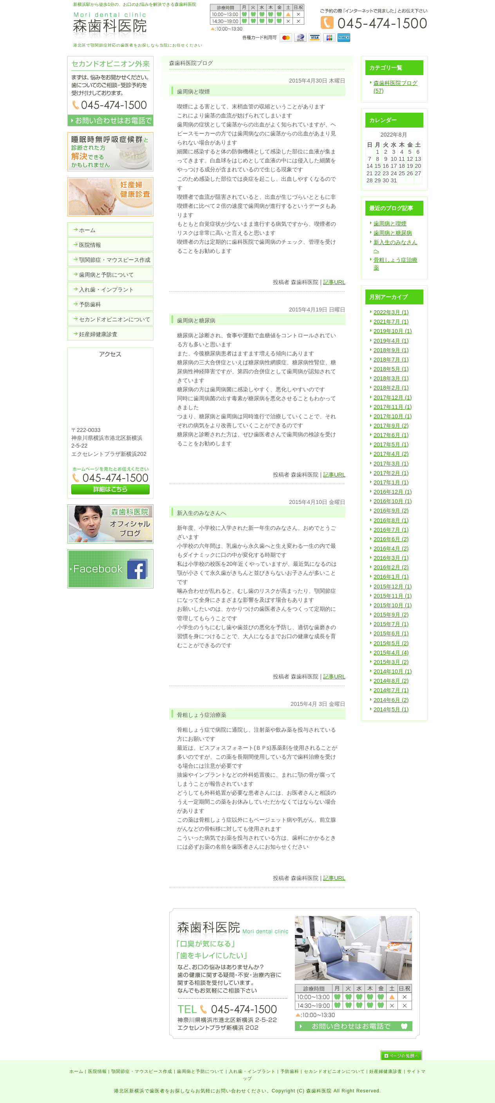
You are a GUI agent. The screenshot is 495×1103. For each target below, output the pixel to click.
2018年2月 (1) (391, 388)
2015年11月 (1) (393, 596)
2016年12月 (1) (393, 492)
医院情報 (97, 1071)
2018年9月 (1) (391, 350)
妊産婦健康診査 (385, 1071)
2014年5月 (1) (391, 709)
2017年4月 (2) (391, 454)
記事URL (334, 282)
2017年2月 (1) (391, 473)
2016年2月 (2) (391, 567)
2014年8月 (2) (391, 681)
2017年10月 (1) (393, 416)
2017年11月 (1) (393, 407)
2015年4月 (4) (391, 653)
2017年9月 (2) (391, 426)
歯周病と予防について (200, 1071)
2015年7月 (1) (391, 624)
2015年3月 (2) (391, 662)
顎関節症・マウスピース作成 (141, 1071)
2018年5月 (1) (391, 369)
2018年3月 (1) (391, 378)
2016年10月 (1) (393, 501)
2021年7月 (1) (391, 321)
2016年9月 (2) (391, 510)
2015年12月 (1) (393, 586)
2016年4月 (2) (391, 548)
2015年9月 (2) (391, 615)
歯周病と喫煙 (390, 223)
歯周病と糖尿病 (393, 233)
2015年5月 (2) (391, 643)
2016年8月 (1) (391, 520)
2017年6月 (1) (391, 435)
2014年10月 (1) (393, 671)
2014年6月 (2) (391, 700)
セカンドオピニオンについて (334, 1071)
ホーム (76, 1071)
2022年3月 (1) (391, 312)
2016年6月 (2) (391, 539)
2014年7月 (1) (391, 690)
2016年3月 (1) (391, 558)
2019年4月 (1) (391, 341)
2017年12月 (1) (393, 397)
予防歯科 (289, 1071)
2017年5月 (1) (391, 444)
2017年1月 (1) (391, 482)
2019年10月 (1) (393, 331)
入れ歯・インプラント (252, 1071)
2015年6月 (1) (391, 633)
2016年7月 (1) (391, 530)
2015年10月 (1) (393, 605)
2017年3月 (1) (391, 464)
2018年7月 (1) (391, 359)
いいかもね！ (321, 267)
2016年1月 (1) (391, 577)
